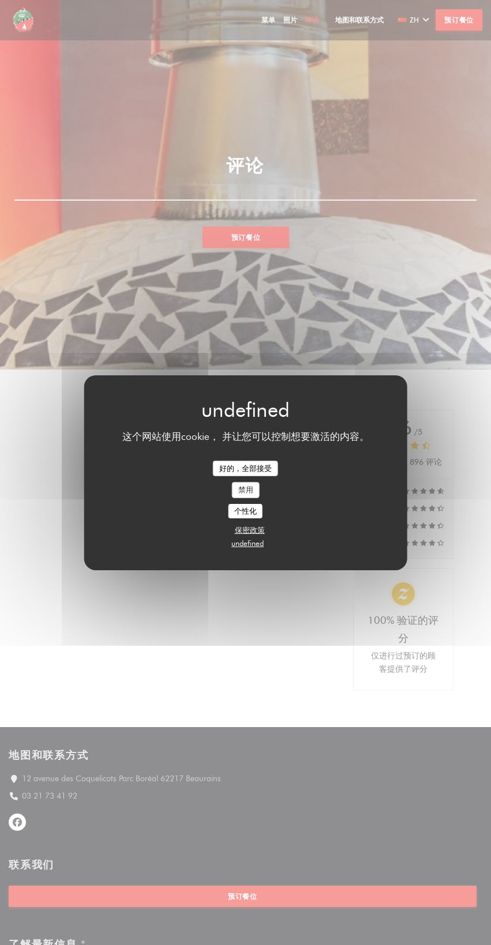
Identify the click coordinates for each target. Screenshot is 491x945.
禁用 (245, 489)
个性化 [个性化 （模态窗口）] (245, 510)
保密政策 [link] (250, 529)
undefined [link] (247, 543)
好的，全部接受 (245, 467)
